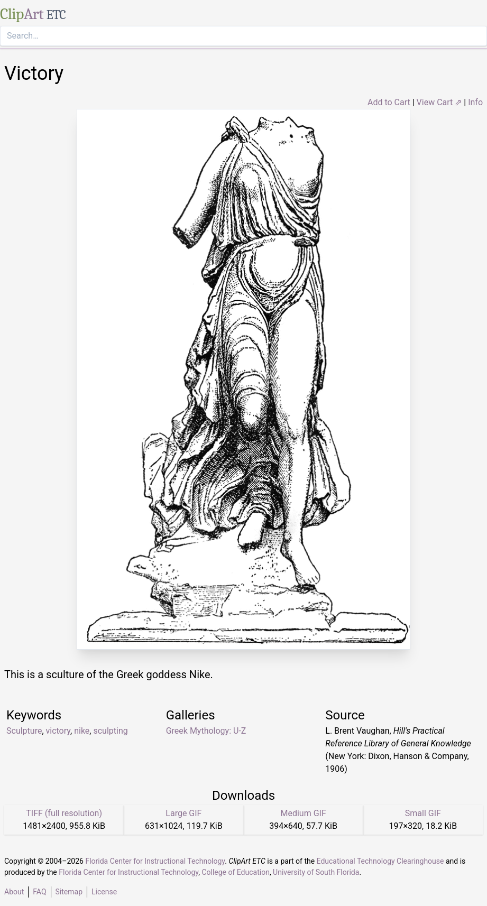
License (104, 891)
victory (58, 731)
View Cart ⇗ (439, 102)
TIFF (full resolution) (64, 813)
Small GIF (423, 813)
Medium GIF (303, 813)
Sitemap (69, 891)
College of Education (235, 872)
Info (475, 102)
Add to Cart (388, 102)
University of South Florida (316, 872)
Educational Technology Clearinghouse (380, 861)
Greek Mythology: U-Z (206, 731)
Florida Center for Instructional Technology (155, 861)
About (14, 891)
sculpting (110, 731)
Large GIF (183, 813)
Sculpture (24, 731)
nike (81, 731)
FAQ (39, 891)
